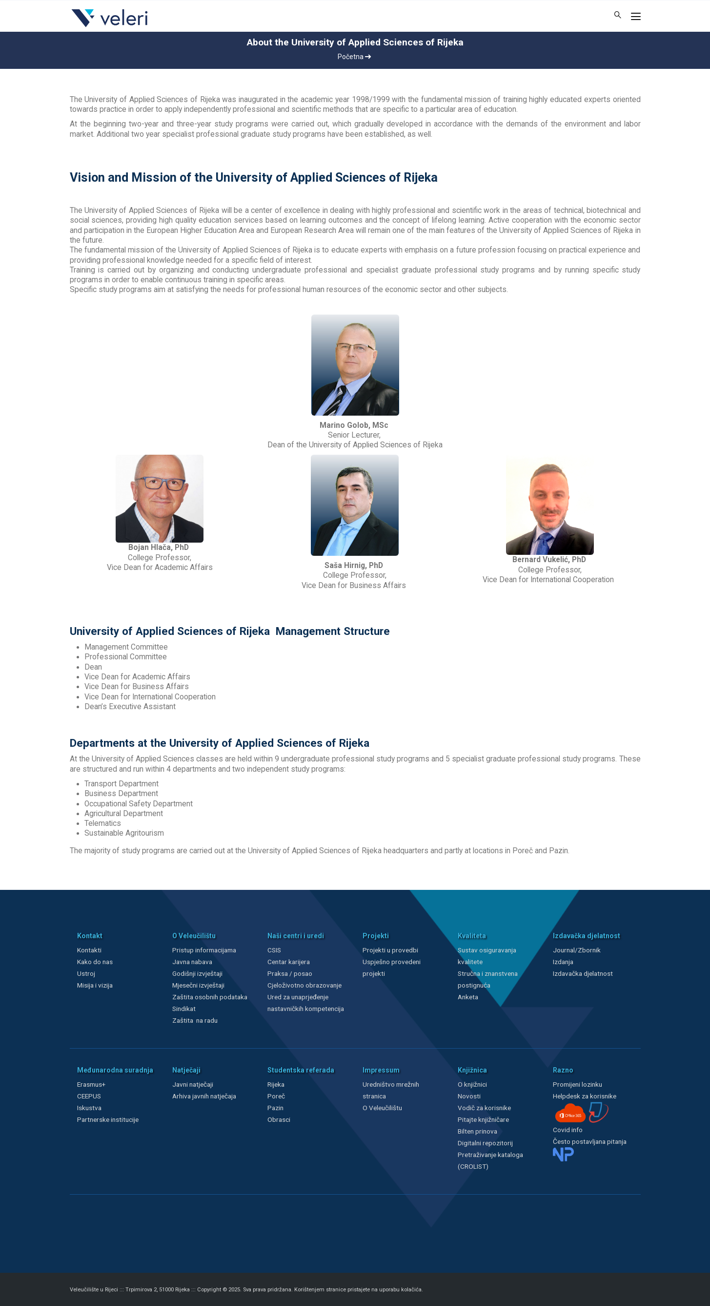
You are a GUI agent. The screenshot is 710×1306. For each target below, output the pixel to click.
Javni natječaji (192, 1084)
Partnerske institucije (108, 1119)
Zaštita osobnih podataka (209, 997)
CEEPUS (89, 1096)
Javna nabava (192, 962)
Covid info (568, 1130)
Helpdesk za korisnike (584, 1096)
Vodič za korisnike (484, 1108)
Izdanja (563, 962)
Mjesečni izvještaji (198, 985)
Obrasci (278, 1119)
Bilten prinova (477, 1131)
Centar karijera (288, 962)
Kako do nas (95, 962)
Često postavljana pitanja (590, 1141)
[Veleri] (110, 26)
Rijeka (275, 1084)
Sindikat (184, 1008)
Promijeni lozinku (577, 1084)
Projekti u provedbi (390, 950)
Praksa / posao (290, 973)
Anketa (468, 997)
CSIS (274, 950)
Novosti (469, 1096)
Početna (354, 57)
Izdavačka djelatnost (583, 973)
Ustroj (86, 973)
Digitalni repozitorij (485, 1143)
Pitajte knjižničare (483, 1119)
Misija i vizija (95, 985)
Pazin (275, 1108)
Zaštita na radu (195, 1020)
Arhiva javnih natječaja (204, 1096)
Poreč (276, 1096)
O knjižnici (472, 1084)
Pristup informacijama (204, 950)
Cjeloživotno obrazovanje (304, 985)
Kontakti (89, 950)
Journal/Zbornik (577, 950)
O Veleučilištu (382, 1108)
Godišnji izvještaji (197, 973)
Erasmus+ (91, 1084)
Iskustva (89, 1108)
